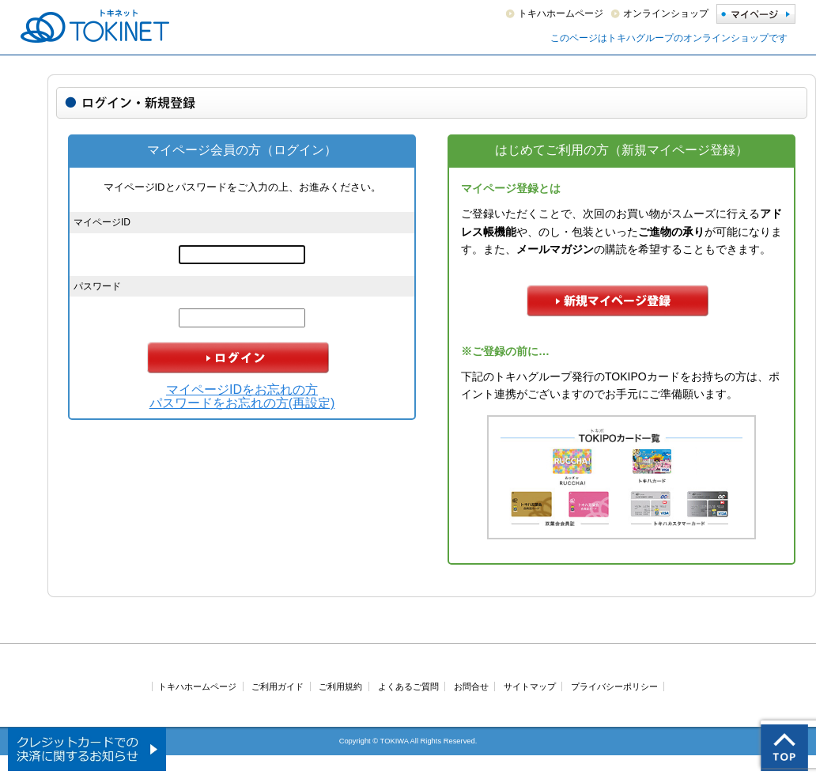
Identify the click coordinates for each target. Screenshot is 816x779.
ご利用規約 (340, 686)
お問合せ (471, 686)
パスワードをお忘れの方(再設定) (242, 403)
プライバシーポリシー (614, 686)
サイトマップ (530, 686)
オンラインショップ (665, 13)
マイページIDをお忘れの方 (242, 389)
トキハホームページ (560, 13)
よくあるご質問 (408, 686)
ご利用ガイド (277, 686)
